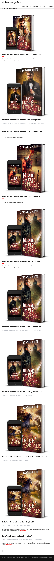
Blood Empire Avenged (16, 135)
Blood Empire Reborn (13, 265)
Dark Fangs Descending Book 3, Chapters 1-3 (17, 536)
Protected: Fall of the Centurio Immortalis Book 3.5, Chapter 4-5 (24, 457)
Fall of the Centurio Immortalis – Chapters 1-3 (18, 522)
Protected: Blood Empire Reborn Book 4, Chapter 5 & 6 (21, 261)
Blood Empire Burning (15, 58)
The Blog (51, 6)
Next (6, 550)
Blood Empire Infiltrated (16, 123)
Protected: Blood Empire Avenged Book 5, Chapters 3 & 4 (22, 131)
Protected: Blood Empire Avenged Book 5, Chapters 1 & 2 (21, 196)
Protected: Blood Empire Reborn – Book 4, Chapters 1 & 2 (22, 392)
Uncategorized (13, 460)
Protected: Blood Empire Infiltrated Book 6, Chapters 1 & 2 (22, 119)
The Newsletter (34, 6)
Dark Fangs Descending (21, 539)
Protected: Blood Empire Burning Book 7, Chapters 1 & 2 (21, 54)
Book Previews (23, 58)
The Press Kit (43, 6)
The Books (25, 6)
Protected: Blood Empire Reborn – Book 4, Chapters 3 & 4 (22, 326)
